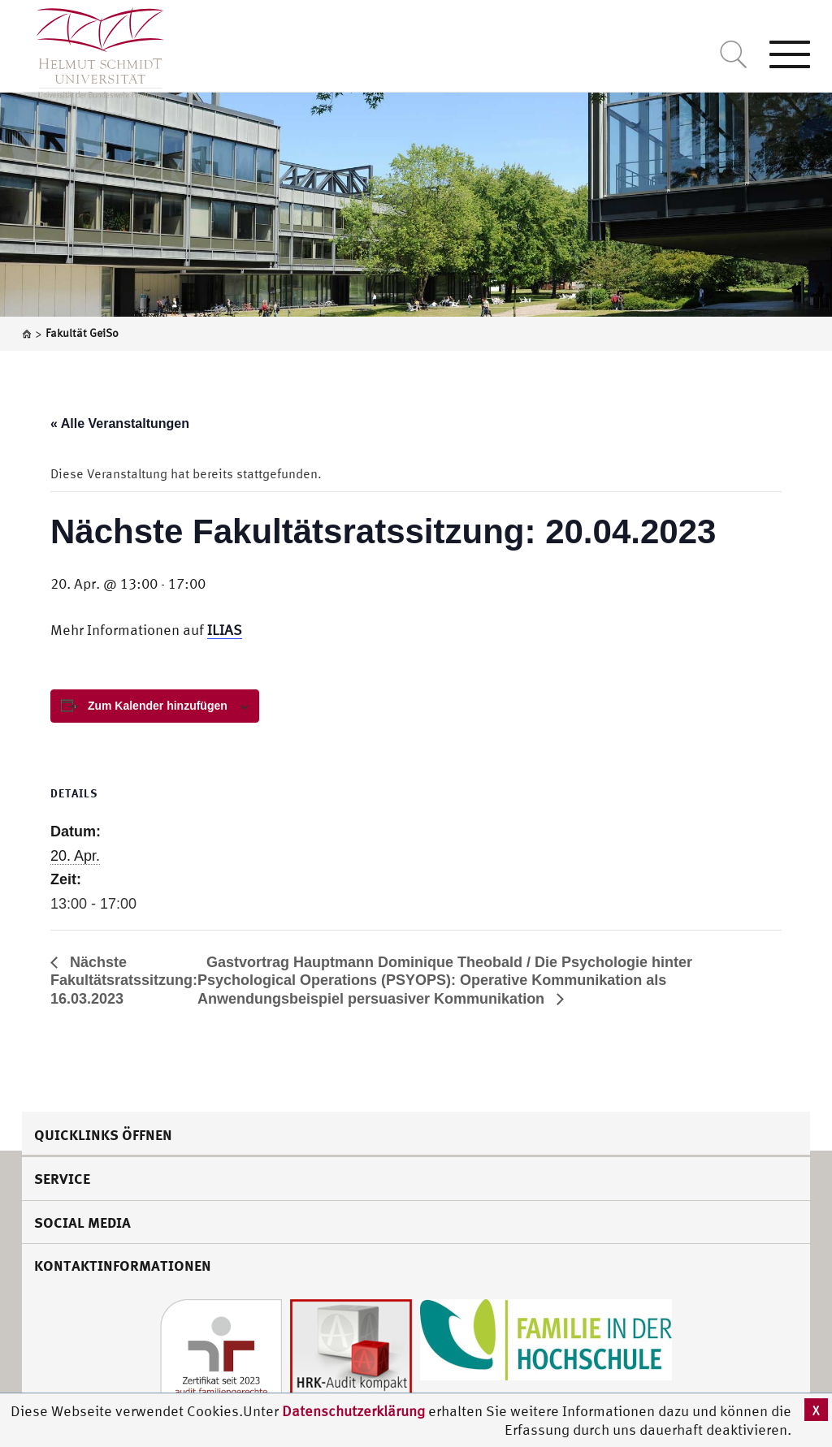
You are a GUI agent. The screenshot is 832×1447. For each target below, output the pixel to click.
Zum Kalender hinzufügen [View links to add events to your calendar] (158, 705)
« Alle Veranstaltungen (119, 423)
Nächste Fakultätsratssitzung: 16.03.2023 (123, 980)
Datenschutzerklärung (353, 1410)
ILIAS (224, 629)
